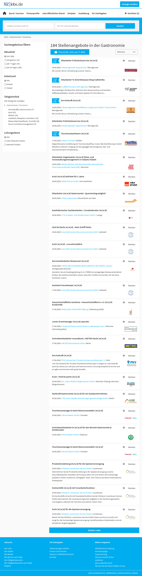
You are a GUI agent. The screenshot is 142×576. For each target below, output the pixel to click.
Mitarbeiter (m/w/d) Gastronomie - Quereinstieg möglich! (79, 193)
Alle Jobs (8, 548)
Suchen (120, 26)
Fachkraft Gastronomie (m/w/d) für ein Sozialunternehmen (79, 393)
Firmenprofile (32, 13)
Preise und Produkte (58, 551)
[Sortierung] (124, 51)
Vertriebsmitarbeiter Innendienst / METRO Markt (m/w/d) (79, 338)
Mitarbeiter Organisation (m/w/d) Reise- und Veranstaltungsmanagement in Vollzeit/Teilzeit (74, 158)
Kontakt (53, 557)
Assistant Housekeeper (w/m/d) (67, 285)
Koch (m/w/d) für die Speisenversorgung (71, 509)
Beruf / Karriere (16, 13)
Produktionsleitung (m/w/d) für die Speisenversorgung (78, 463)
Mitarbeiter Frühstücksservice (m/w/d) (79, 60)
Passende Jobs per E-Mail (69, 52)
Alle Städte (8, 551)
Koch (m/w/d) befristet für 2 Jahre (68, 176)
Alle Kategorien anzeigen (14, 101)
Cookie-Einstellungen (127, 573)
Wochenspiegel (101, 551)
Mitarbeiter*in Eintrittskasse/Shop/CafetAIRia (83, 79)
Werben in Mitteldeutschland (61, 554)
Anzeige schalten (130, 4)
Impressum (111, 573)
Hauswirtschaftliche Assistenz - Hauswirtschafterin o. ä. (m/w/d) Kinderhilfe (82, 303)
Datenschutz (99, 573)
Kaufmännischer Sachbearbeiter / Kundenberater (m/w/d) (79, 210)
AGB (90, 573)
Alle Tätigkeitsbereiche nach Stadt (18, 563)
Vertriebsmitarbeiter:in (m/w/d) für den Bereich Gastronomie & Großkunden (81, 428)
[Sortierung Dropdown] (135, 51)
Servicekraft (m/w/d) (71, 100)
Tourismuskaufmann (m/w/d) (75, 133)
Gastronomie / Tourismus (17, 105)
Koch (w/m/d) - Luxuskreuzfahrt (67, 244)
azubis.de (99, 560)
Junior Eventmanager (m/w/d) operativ (70, 321)
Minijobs (72, 13)
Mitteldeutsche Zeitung (104, 548)
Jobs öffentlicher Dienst (53, 13)
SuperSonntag (101, 554)
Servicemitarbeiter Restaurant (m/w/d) (70, 261)
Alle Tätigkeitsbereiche (13, 560)
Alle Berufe (8, 554)
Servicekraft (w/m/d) (62, 355)
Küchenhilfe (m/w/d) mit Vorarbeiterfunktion (73, 487)
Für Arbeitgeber (99, 13)
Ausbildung (83, 13)
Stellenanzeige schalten (59, 548)
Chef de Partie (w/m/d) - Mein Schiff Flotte (71, 227)
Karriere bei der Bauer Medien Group (110, 566)
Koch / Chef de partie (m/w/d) (66, 376)
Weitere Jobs (94, 530)
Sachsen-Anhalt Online (104, 557)
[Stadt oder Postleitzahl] (79, 26)
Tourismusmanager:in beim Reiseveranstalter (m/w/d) (77, 410)
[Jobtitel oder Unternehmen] (29, 26)
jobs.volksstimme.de (103, 563)
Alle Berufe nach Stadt (13, 557)
